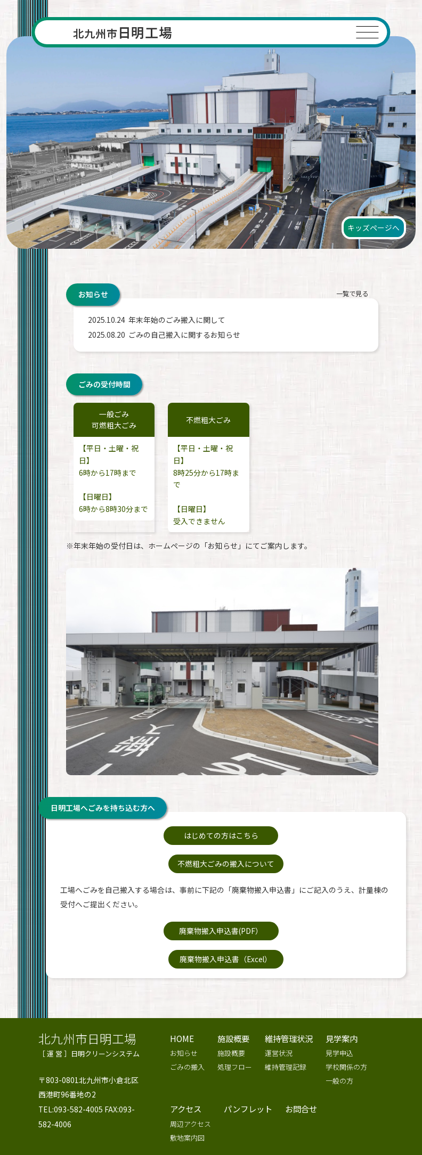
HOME (182, 982)
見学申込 (339, 998)
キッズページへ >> (375, 1108)
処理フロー (234, 1011)
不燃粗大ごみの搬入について (290, 835)
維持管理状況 (289, 982)
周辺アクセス (190, 1068)
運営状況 (279, 998)
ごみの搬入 (187, 1011)
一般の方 (339, 1025)
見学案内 (342, 982)
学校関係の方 (346, 1011)
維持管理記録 (285, 1011)
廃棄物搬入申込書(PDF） (161, 903)
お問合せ (301, 1053)
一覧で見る (352, 294)
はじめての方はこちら (161, 835)
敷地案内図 (187, 1082)
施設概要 (233, 982)
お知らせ (184, 998)
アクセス (185, 1053)
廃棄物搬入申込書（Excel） (291, 903)
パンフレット (248, 1053)
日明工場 (122, 32)
